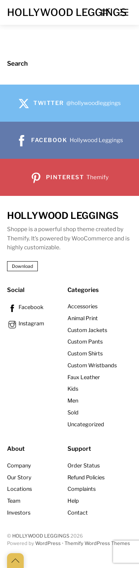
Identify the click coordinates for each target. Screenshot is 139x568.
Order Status (83, 465)
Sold (73, 412)
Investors (18, 512)
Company (19, 465)
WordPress (48, 543)
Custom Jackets (87, 330)
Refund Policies (86, 477)
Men (72, 400)
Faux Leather (83, 377)
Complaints (81, 489)
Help (73, 501)
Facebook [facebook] (25, 307)
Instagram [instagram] (25, 323)
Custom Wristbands (92, 365)
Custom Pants (85, 341)
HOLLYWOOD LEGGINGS (40, 536)
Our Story (19, 477)
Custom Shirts (85, 353)
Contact (77, 512)
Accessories (82, 306)
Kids (72, 388)
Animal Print (82, 318)
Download (22, 266)
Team (13, 501)
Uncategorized (85, 424)
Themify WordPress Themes (97, 543)
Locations (19, 489)
